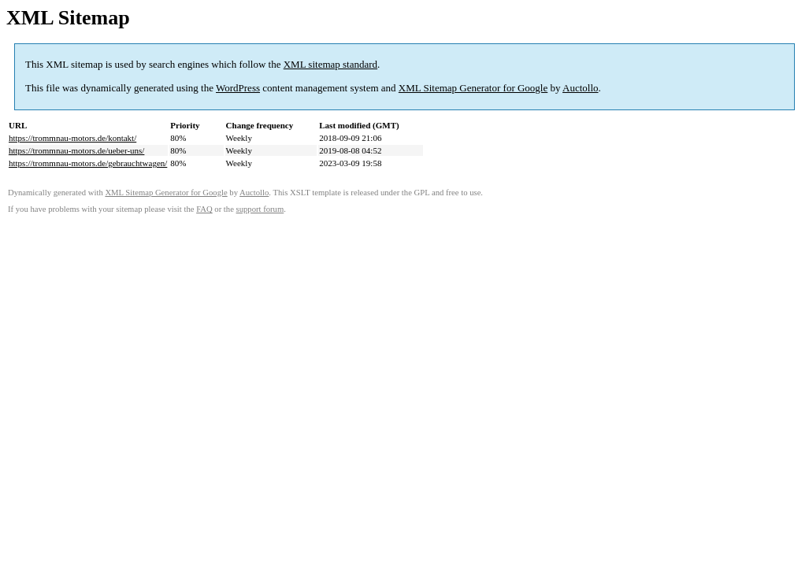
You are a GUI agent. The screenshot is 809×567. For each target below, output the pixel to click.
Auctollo (580, 88)
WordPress (238, 88)
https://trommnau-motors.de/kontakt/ (72, 138)
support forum (260, 209)
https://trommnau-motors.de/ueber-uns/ (76, 150)
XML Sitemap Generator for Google (473, 88)
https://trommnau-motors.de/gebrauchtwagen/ (88, 163)
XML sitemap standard (330, 64)
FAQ (204, 209)
